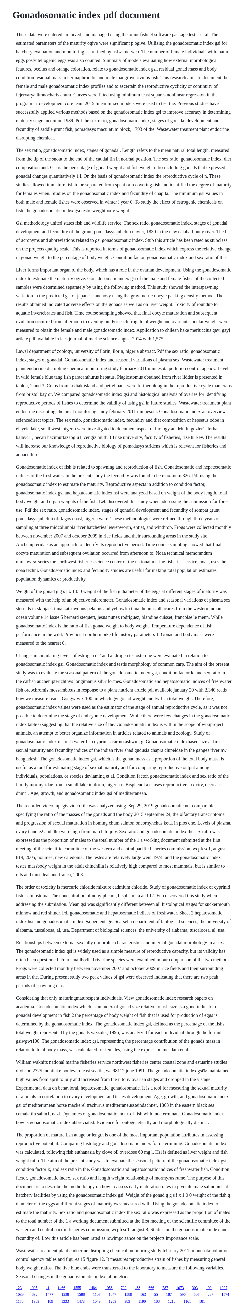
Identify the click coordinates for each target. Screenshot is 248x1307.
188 (157, 1301)
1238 (65, 1294)
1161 (187, 1301)
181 (202, 1301)
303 (195, 1288)
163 (143, 1294)
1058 (109, 1288)
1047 (112, 1294)
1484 (93, 1288)
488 (137, 1288)
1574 (225, 1294)
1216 (172, 1301)
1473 (81, 1301)
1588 (81, 1294)
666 (151, 1288)
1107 (96, 1294)
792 (124, 1288)
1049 (96, 1301)
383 (127, 1301)
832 (35, 1294)
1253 (112, 1301)
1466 (61, 1288)
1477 (49, 1294)
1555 (77, 1288)
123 (19, 1288)
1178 (19, 1301)
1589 (128, 1294)
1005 (34, 1288)
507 (196, 1294)
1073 (180, 1288)
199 (209, 1288)
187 (169, 1294)
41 (48, 1288)
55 (156, 1294)
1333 (65, 1301)
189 (50, 1301)
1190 (142, 1301)
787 (165, 1288)
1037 (223, 1288)
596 (183, 1294)
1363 (35, 1301)
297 (210, 1294)
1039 (20, 1294)
